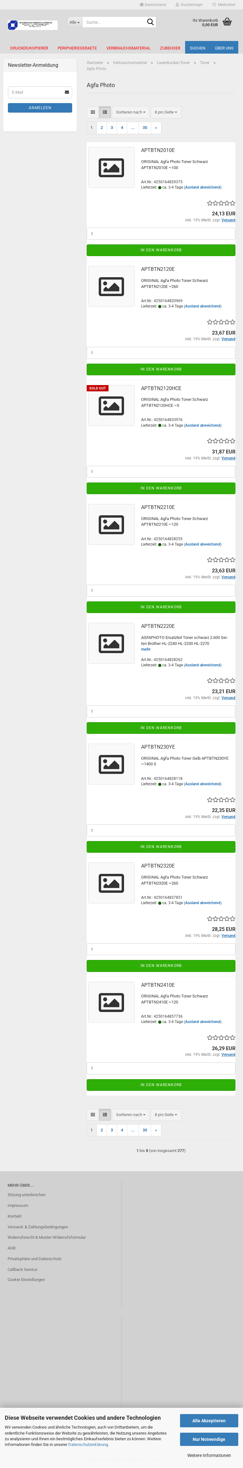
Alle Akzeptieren (209, 1420)
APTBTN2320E (158, 866)
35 (145, 127)
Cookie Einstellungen (26, 1279)
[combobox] (131, 112)
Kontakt (15, 1216)
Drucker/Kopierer (29, 48)
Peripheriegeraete (77, 48)
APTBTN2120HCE (161, 388)
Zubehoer (170, 48)
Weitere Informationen (209, 1455)
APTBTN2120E (158, 269)
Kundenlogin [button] (189, 5)
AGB (12, 1248)
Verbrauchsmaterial (128, 48)
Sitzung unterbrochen (27, 1194)
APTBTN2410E (158, 985)
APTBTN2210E (158, 507)
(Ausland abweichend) (202, 187)
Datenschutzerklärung (88, 1444)
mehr (146, 649)
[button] (153, 4)
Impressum (18, 1205)
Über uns (224, 48)
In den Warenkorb (161, 250)
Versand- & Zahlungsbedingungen (38, 1227)
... (133, 127)
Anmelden (40, 108)
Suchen (197, 48)
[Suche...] (74, 22)
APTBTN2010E (158, 150)
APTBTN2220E (158, 626)
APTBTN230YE (158, 747)
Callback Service (22, 1269)
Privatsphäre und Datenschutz (34, 1258)
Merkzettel (223, 5)
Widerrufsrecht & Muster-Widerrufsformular (47, 1237)
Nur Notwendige (209, 1439)
